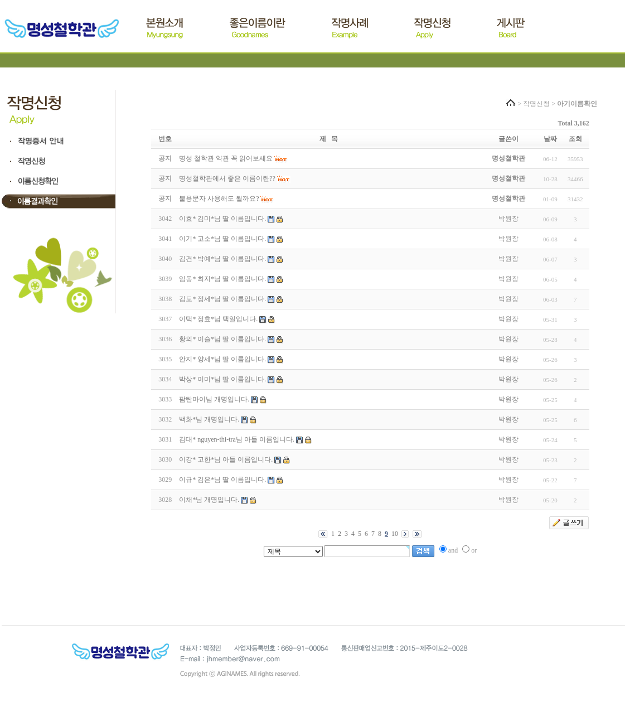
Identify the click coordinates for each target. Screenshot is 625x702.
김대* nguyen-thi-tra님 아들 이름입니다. (236, 439)
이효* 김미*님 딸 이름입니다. (222, 218)
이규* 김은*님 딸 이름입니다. (222, 479)
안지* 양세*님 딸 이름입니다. (222, 359)
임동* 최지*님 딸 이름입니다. (222, 279)
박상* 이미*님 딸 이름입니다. (222, 379)
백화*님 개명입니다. (209, 419)
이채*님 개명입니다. (209, 499)
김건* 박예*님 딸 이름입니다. (222, 259)
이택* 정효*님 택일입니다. (218, 319)
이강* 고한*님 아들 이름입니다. (226, 459)
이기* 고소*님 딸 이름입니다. (222, 239)
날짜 (550, 139)
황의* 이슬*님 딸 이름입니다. (222, 339)
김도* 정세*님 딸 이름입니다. (222, 299)
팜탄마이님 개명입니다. (214, 399)
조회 (575, 139)
